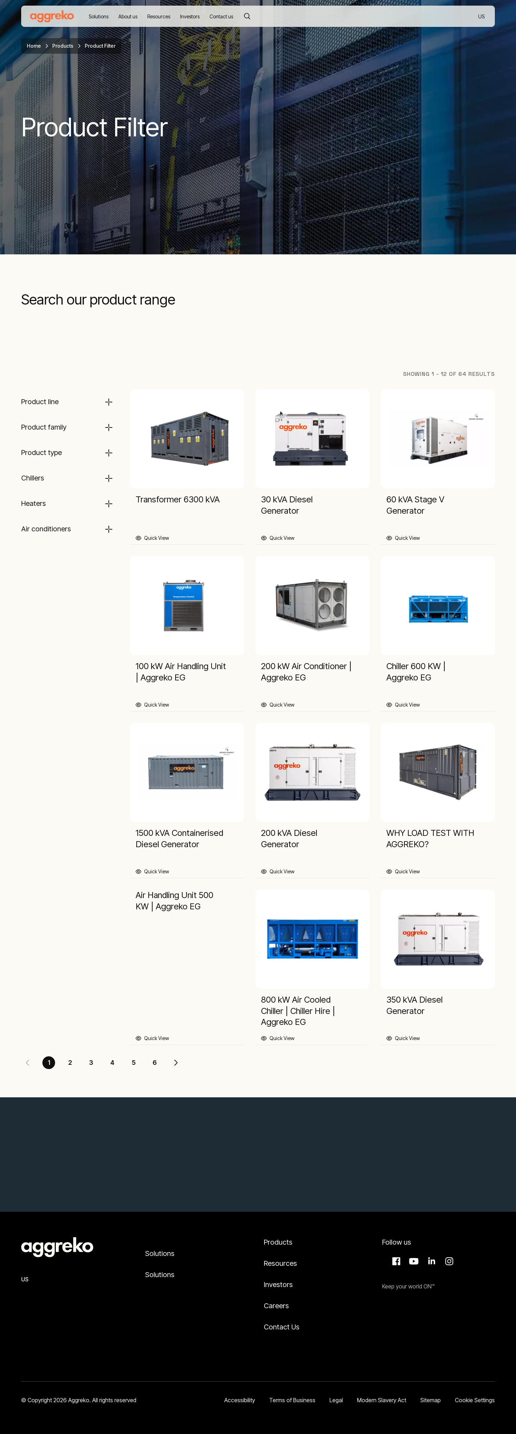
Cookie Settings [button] (475, 1400)
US (482, 16)
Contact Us (281, 1327)
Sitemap (430, 1400)
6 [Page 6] (155, 1062)
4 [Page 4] (112, 1062)
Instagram (448, 1261)
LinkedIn (430, 1261)
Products (62, 46)
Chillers (32, 478)
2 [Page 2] (70, 1062)
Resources (280, 1263)
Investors (278, 1284)
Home (34, 46)
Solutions (159, 1253)
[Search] (247, 16)
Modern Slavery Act (381, 1400)
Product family (43, 427)
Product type (41, 452)
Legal (336, 1400)
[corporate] (52, 16)
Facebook (395, 1261)
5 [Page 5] (134, 1062)
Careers (276, 1306)
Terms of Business (292, 1400)
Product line (40, 401)
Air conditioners (46, 529)
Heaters (33, 503)
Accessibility (239, 1400)
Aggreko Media (412, 1261)
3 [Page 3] (91, 1062)
